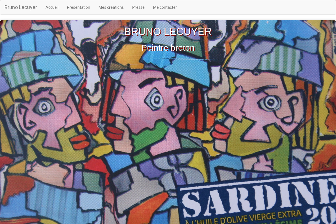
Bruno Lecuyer (21, 7)
